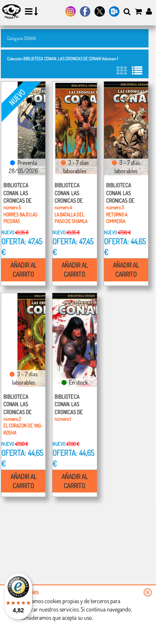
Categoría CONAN (21, 38)
